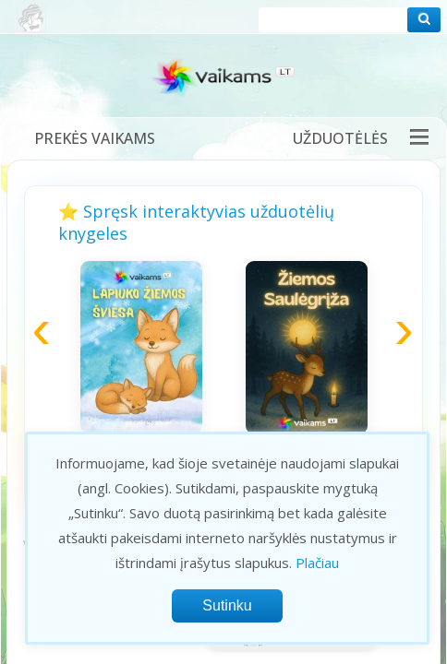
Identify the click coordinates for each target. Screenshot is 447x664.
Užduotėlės (340, 138)
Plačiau (317, 562)
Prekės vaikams (94, 138)
